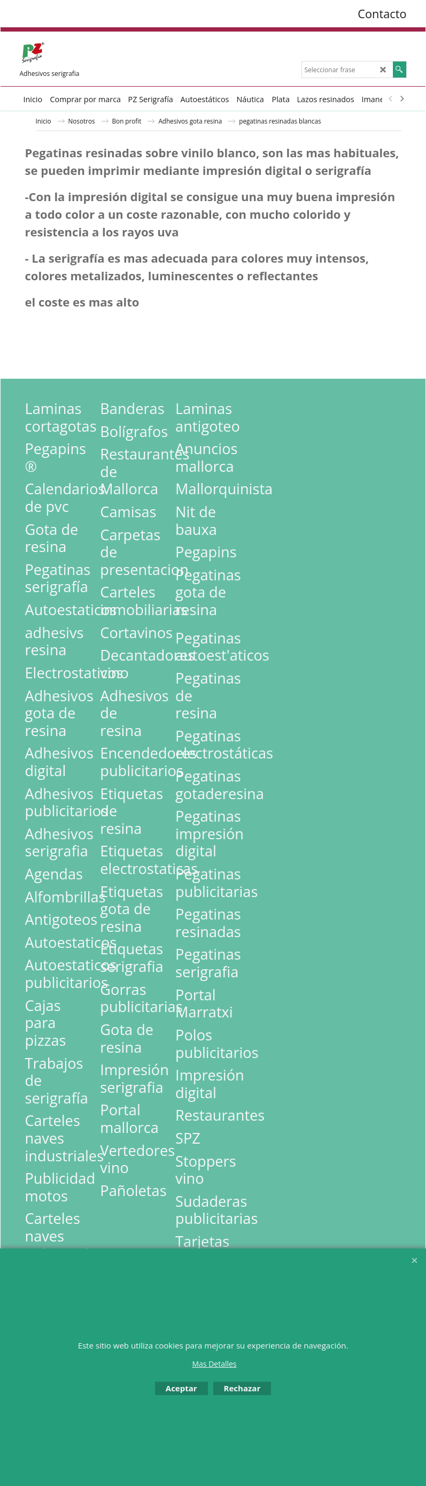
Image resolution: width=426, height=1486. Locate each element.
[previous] (391, 99)
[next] (402, 99)
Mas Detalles (214, 1364)
